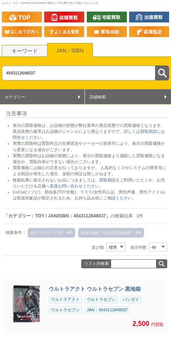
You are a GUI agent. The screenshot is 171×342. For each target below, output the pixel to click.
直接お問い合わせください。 (76, 186)
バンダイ (131, 299)
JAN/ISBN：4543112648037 (106, 232)
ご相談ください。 (119, 198)
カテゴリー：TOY (46, 232)
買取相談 (107, 180)
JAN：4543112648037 (107, 310)
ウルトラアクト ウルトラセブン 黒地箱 (95, 289)
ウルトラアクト (65, 299)
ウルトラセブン (101, 299)
